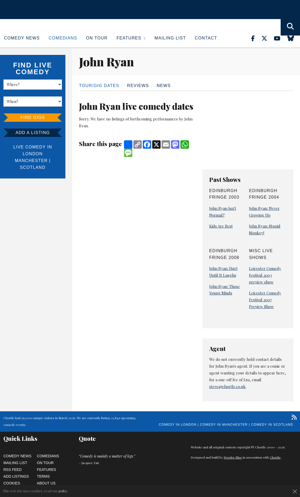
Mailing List (170, 38)
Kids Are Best (221, 226)
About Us (46, 483)
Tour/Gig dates (99, 85)
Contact (206, 38)
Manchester (31, 160)
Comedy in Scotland (272, 424)
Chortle (275, 457)
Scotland (33, 167)
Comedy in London (177, 424)
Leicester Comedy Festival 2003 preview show (265, 275)
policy (63, 491)
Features (131, 38)
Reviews (138, 85)
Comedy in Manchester (224, 424)
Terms (43, 476)
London (33, 154)
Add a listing (32, 132)
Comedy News (22, 38)
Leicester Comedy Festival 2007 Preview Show (265, 299)
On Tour (97, 38)
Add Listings (16, 476)
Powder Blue (233, 457)
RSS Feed (12, 469)
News (164, 85)
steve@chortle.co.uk (227, 386)
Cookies (11, 483)
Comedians (63, 38)
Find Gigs (32, 117)
